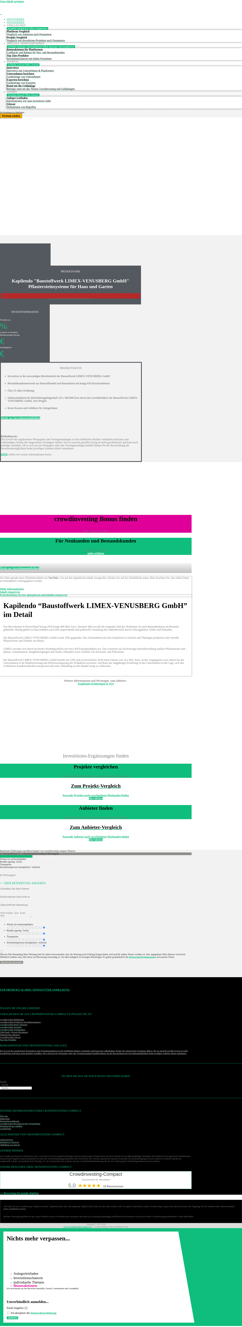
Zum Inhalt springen (12, 1)
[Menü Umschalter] (1, 14)
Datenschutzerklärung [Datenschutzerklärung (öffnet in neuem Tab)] (43, 1314)
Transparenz (12, 937)
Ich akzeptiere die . (34, 1314)
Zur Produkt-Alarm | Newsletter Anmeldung (35, 990)
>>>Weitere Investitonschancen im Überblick (70, 298)
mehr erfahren (95, 553)
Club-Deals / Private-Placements (14, 1033)
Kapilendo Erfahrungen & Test (96, 683)
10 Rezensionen (113, 1187)
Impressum (5, 1120)
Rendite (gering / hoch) (18, 931)
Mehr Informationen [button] (12, 589)
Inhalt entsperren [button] (10, 592)
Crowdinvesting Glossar (10, 1038)
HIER (4, 454)
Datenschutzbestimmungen (142, 958)
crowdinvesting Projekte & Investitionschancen (20, 1023)
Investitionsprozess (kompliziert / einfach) (27, 943)
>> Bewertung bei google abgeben (19, 1194)
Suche (3, 1082)
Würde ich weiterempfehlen (20, 925)
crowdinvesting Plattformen (12, 1021)
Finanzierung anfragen (10, 1036)
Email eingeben (15, 1309)
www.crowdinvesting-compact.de (77, 1228)
